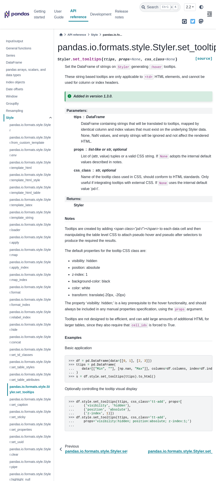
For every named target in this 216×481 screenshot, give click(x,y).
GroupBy (12, 103)
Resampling (14, 111)
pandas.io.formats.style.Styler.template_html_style (30, 177)
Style (9, 117)
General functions (18, 48)
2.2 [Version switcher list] (188, 7)
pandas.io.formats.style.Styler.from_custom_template (30, 140)
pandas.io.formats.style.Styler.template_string (30, 214)
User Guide (59, 14)
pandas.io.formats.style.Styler (30, 127)
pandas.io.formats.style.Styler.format (30, 289)
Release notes (121, 14)
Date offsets (14, 89)
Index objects (15, 82)
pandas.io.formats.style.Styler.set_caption (30, 401)
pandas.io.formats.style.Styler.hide (30, 327)
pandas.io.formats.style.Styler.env (30, 152)
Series (10, 55)
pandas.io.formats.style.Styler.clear (30, 451)
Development (100, 14)
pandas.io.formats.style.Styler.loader (30, 227)
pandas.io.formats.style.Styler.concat (30, 339)
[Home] (60, 34)
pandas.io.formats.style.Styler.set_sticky (30, 414)
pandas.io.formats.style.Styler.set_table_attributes (30, 377)
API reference (78, 14)
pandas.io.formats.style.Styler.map (30, 252)
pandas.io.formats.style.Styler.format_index (30, 302)
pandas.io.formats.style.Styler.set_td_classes (30, 352)
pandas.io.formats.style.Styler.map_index (30, 277)
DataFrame (14, 62)
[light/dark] (201, 7)
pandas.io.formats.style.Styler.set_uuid (30, 439)
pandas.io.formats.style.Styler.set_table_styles (30, 364)
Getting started (40, 14)
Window (11, 96)
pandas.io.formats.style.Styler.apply (30, 239)
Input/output (14, 41)
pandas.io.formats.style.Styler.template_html (30, 165)
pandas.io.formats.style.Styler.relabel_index (30, 314)
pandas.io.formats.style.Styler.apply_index (30, 264)
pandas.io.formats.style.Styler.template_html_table (30, 189)
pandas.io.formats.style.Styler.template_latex (30, 202)
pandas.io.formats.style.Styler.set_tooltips (29, 389)
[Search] (160, 7)
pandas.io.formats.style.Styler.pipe (30, 464)
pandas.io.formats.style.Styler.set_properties (30, 426)
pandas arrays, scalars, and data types (26, 72)
